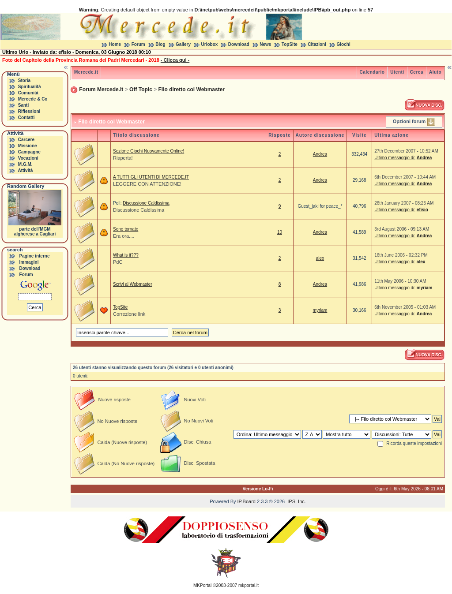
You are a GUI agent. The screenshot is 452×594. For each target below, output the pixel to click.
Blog (160, 44)
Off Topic (140, 89)
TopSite (290, 44)
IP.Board (246, 501)
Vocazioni (28, 158)
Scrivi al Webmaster (132, 284)
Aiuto (435, 72)
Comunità (28, 92)
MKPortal (202, 585)
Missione (27, 145)
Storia (24, 80)
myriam (425, 287)
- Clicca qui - (175, 60)
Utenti (397, 72)
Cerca (416, 72)
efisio (422, 209)
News (265, 44)
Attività (25, 170)
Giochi (343, 44)
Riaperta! (123, 158)
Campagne (29, 151)
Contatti (26, 117)
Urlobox (209, 44)
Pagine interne (34, 256)
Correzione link (129, 314)
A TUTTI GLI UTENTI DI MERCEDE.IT (151, 177)
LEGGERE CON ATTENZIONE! (147, 184)
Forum (138, 44)
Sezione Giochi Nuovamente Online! (148, 151)
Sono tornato (125, 229)
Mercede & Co (33, 99)
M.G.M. (25, 164)
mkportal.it (248, 585)
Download (238, 44)
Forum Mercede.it (101, 89)
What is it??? (126, 255)
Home (115, 44)
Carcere (26, 139)
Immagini (29, 262)
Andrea (320, 154)
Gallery (183, 44)
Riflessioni (29, 111)
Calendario (372, 72)
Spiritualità (29, 86)
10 (279, 232)
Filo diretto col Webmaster (191, 89)
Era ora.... (123, 236)
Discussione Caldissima (146, 203)
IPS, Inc (296, 501)
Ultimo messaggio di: (394, 157)
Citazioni (317, 44)
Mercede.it (86, 72)
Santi (23, 105)
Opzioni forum (409, 121)
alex (320, 258)
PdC (117, 262)
